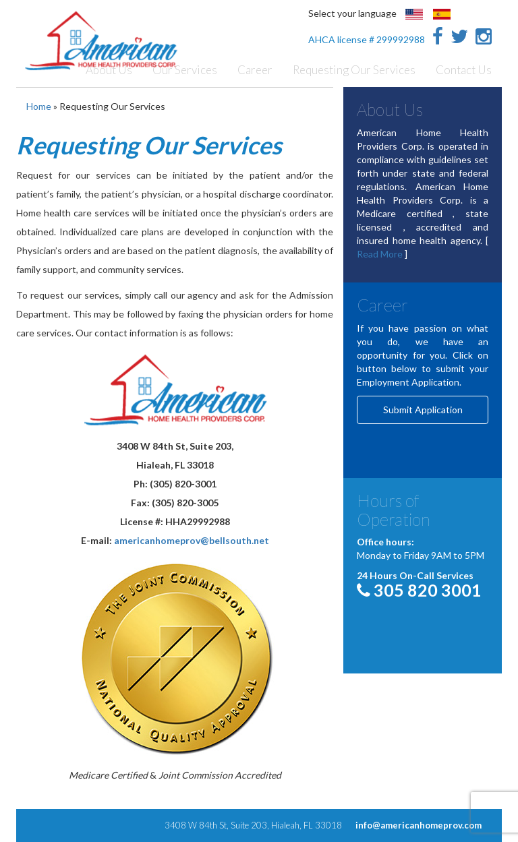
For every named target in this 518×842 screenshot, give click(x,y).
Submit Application (423, 409)
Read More (380, 254)
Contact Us (464, 70)
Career (254, 70)
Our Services (184, 70)
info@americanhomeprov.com (418, 825)
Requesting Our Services (354, 70)
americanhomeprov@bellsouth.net (191, 540)
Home (38, 106)
